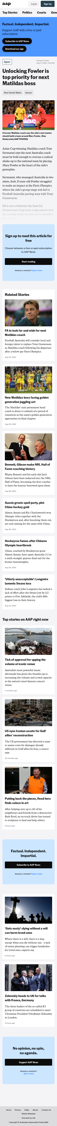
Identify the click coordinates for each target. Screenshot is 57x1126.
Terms (8, 1110)
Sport (7, 61)
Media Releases (28, 1114)
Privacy (18, 1110)
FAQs (26, 1110)
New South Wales (12, 92)
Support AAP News (28, 1062)
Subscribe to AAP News (17, 41)
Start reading (28, 261)
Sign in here (37, 270)
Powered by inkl (28, 1118)
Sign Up (48, 3)
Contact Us (46, 1110)
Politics (27, 12)
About (35, 1110)
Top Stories (9, 12)
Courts (41, 12)
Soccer (28, 92)
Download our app (14, 48)
